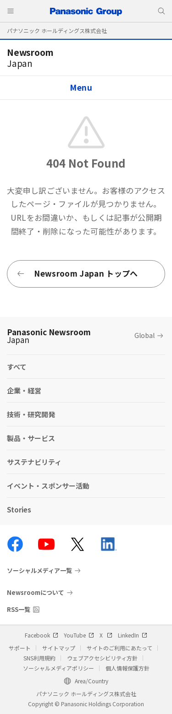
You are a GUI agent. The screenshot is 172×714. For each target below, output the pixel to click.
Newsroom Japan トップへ (77, 273)
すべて (17, 366)
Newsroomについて (35, 592)
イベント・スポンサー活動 (48, 486)
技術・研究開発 (31, 414)
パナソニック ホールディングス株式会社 (57, 30)
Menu (81, 87)
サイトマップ (58, 648)
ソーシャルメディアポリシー (58, 668)
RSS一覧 (18, 609)
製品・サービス (31, 438)
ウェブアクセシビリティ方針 (102, 658)
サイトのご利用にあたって (119, 648)
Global (144, 335)
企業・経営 (24, 390)
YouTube (79, 635)
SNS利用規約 (39, 658)
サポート (20, 648)
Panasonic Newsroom (49, 335)
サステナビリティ (34, 462)
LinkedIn (132, 635)
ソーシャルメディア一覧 (39, 570)
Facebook (41, 635)
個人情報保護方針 (127, 668)
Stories (19, 509)
